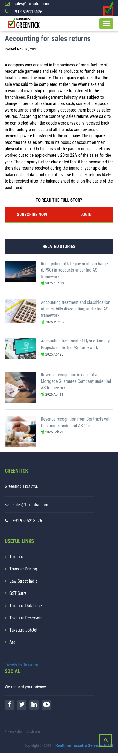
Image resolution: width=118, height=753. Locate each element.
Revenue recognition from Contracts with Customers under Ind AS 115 (76, 422)
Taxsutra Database (25, 605)
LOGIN (86, 214)
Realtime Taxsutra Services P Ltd (84, 745)
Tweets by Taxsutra (21, 664)
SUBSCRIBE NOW (32, 214)
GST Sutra (18, 593)
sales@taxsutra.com (30, 504)
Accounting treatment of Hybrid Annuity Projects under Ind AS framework (75, 344)
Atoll (13, 642)
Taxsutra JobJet (23, 630)
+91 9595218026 (27, 520)
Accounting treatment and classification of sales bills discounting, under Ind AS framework (75, 309)
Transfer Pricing (23, 568)
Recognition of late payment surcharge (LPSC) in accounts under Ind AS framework (74, 270)
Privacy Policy (14, 731)
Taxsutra (16, 556)
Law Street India (23, 581)
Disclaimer (33, 731)
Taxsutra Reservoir (25, 617)
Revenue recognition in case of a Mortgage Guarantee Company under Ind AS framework (76, 381)
